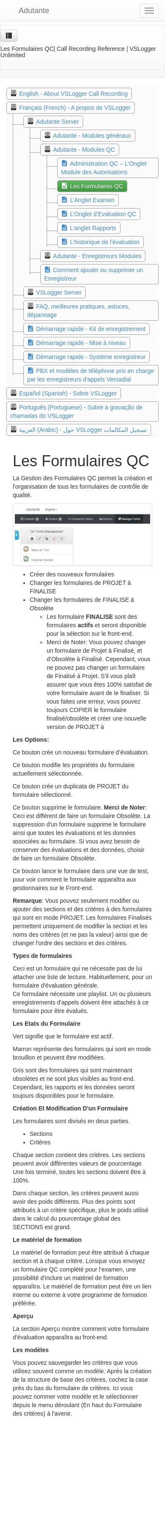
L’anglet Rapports (93, 228)
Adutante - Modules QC (84, 149)
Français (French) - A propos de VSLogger (75, 107)
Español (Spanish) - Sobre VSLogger (68, 393)
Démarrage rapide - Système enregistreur (90, 356)
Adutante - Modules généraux (92, 135)
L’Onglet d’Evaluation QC (103, 214)
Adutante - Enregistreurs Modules (97, 256)
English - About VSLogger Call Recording (73, 93)
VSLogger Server (58, 292)
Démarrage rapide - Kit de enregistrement (90, 329)
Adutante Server (57, 121)
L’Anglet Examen (92, 200)
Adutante (27, 10)
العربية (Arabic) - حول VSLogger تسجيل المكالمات (83, 429)
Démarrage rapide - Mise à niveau (81, 343)
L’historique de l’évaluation (105, 242)
